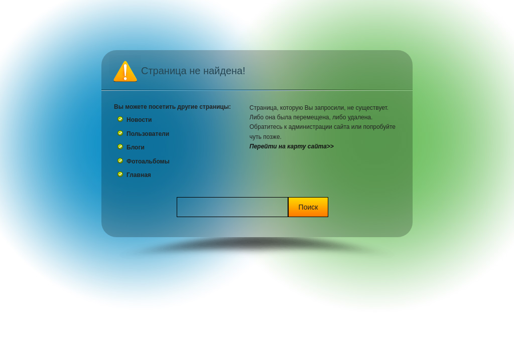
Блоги (135, 147)
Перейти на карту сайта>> (291, 146)
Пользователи (147, 133)
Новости (139, 119)
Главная (138, 174)
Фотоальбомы (148, 161)
